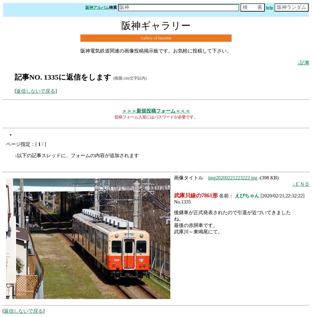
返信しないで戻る (35, 91)
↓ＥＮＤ (301, 184)
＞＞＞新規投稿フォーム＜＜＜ (156, 110)
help (269, 7)
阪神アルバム (97, 7)
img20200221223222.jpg (233, 177)
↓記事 (303, 62)
